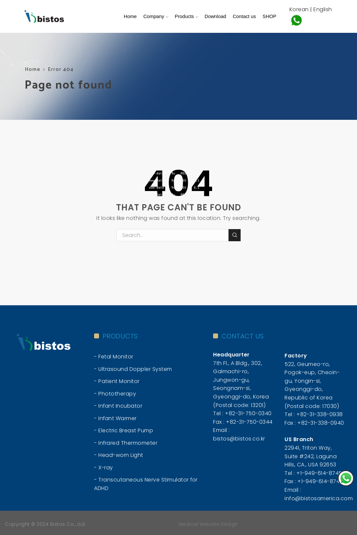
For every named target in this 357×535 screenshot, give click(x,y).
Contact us (244, 16)
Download (215, 16)
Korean (299, 9)
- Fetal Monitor (113, 356)
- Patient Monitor (117, 381)
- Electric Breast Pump (123, 430)
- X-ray (103, 467)
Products (186, 16)
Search (234, 235)
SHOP (269, 16)
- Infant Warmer (115, 418)
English (322, 9)
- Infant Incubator (118, 406)
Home (130, 16)
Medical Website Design (208, 524)
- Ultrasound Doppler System (133, 369)
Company (155, 16)
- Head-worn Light (118, 455)
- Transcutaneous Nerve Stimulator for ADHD (146, 484)
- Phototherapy (115, 393)
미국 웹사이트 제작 (261, 524)
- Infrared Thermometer (125, 443)
